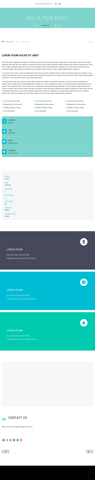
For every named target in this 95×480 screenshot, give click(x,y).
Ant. (4, 451)
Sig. (90, 451)
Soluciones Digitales (43, 4)
